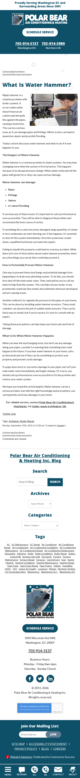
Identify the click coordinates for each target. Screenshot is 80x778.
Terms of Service (41, 709)
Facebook (29, 679)
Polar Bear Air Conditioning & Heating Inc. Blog (40, 459)
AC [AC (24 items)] (8, 545)
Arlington (14, 421)
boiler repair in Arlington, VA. (49, 406)
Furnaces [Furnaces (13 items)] (40, 560)
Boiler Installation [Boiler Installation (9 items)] (44, 554)
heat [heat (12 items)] (63, 560)
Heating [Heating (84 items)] (10, 563)
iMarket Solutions (21, 757)
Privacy (55, 712)
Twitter (40, 679)
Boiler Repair (27, 421)
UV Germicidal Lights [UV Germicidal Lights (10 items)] (15, 572)
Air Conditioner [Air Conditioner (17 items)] (49, 545)
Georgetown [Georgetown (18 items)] (53, 560)
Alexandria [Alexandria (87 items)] (10, 554)
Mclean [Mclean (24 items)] (52, 569)
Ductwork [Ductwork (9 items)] (47, 557)
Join (53, 735)
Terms (59, 712)
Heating (60, 426)
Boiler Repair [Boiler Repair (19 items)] (60, 554)
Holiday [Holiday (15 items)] (57, 566)
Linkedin (50, 679)
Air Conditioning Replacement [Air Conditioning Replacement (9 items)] (59, 551)
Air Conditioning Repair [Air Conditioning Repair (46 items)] (31, 551)
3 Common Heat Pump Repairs (13, 72)
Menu (8, 774)
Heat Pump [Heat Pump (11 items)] (12, 566)
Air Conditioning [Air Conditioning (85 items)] (20, 548)
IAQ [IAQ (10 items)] (15, 569)
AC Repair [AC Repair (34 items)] (35, 545)
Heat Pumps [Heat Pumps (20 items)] (46, 566)
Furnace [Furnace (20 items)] (57, 557)
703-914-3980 (45, 769)
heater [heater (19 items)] (71, 560)
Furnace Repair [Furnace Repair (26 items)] (27, 560)
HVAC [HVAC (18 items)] (8, 569)
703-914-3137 (34, 769)
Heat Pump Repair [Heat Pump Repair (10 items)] (29, 566)
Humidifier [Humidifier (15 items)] (67, 566)
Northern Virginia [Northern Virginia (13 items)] (66, 569)
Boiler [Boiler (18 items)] (31, 554)
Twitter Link (9, 414)
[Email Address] (35, 735)
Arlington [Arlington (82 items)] (21, 554)
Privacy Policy (31, 709)
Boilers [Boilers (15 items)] (72, 554)
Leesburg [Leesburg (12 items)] (42, 569)
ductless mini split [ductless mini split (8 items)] (31, 557)
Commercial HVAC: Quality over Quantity (17, 75)
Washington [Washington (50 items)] (33, 572)
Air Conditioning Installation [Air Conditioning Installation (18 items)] (44, 548)
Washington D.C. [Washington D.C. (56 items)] (49, 572)
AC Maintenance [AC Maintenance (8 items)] (20, 545)
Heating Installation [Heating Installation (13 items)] (25, 563)
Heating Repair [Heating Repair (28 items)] (67, 563)
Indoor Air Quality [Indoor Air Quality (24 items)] (27, 569)
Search (55, 482)
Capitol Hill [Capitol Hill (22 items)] (15, 557)
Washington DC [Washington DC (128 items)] (67, 572)
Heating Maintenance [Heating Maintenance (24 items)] (47, 563)
